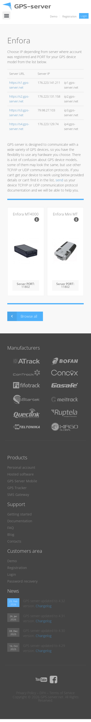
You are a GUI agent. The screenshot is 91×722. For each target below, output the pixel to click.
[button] (6, 15)
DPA (43, 693)
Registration (69, 16)
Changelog (43, 606)
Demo (53, 16)
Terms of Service (62, 693)
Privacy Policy (26, 693)
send (59, 180)
